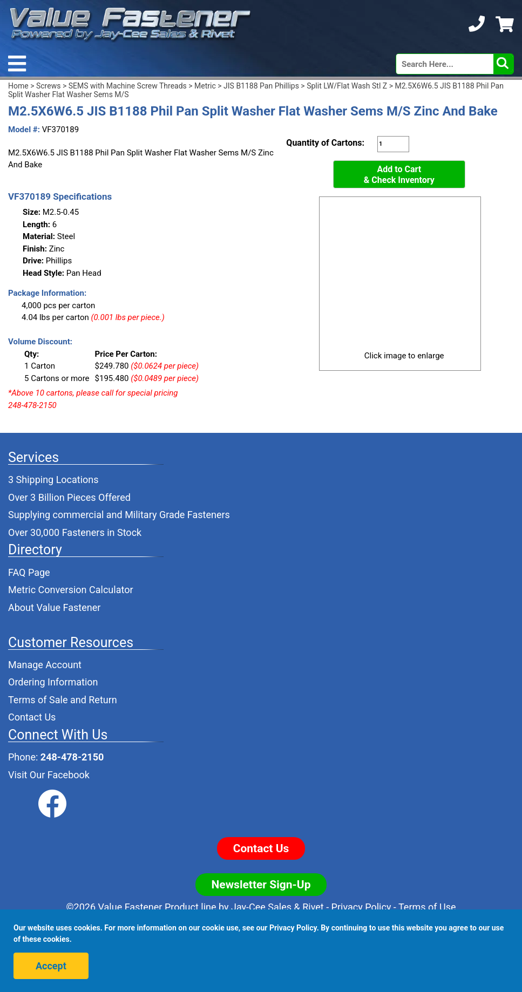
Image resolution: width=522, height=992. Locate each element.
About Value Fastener (54, 607)
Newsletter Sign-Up (261, 884)
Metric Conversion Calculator (70, 589)
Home (18, 85)
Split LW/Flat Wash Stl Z (347, 85)
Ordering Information (53, 682)
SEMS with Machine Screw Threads (128, 85)
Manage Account (45, 664)
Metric (205, 85)
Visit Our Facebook (49, 774)
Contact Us (32, 717)
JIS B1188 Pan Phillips (261, 85)
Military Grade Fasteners (177, 514)
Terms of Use (427, 907)
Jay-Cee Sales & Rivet (277, 907)
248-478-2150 (72, 757)
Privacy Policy (361, 907)
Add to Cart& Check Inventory (399, 174)
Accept (51, 965)
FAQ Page (29, 572)
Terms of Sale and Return (62, 699)
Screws (48, 85)
